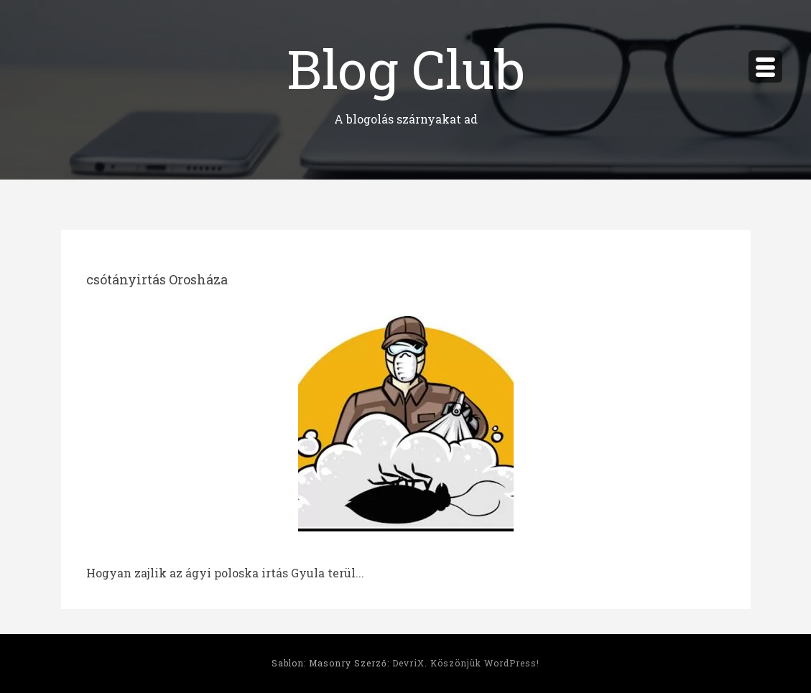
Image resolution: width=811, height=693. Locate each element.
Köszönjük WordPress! (484, 663)
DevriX (408, 663)
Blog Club (406, 67)
